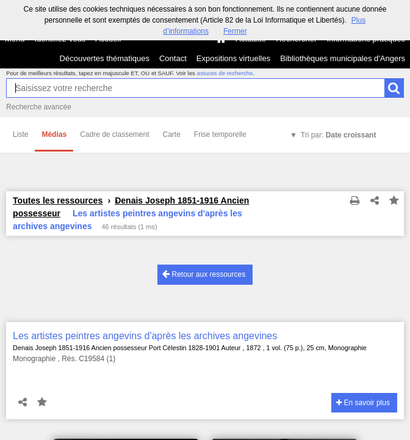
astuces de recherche (225, 73)
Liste (20, 134)
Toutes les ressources (58, 200)
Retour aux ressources (203, 274)
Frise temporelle (220, 134)
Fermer (235, 31)
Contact (173, 58)
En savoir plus (363, 402)
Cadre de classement (114, 134)
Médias (54, 134)
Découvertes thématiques (104, 58)
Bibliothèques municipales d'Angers (342, 58)
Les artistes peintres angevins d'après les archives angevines (145, 336)
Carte (172, 134)
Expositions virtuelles (233, 58)
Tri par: (338, 135)
